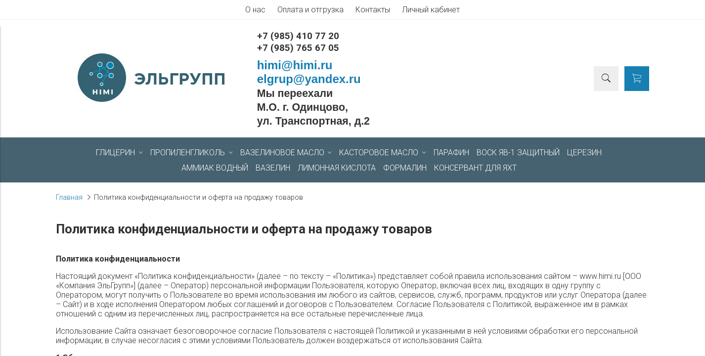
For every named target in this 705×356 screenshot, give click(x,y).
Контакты (372, 9)
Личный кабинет (431, 9)
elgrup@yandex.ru (309, 79)
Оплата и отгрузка (310, 9)
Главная (69, 197)
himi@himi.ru (295, 65)
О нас (255, 9)
